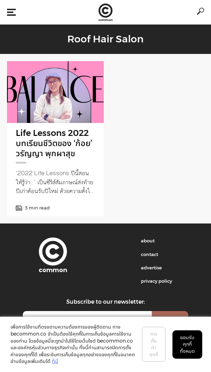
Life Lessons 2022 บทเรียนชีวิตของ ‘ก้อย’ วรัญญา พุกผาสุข (54, 143)
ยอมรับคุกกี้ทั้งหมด (187, 344)
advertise (151, 267)
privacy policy (156, 281)
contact (149, 254)
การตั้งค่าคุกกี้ (153, 344)
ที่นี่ (55, 361)
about (148, 240)
